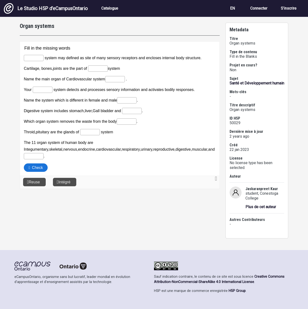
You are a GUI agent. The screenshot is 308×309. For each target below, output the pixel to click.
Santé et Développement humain (257, 83)
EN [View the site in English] (232, 8)
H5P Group (237, 291)
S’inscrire (288, 8)
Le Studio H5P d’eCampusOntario (46, 8)
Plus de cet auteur (260, 207)
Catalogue (109, 8)
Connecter (258, 8)
